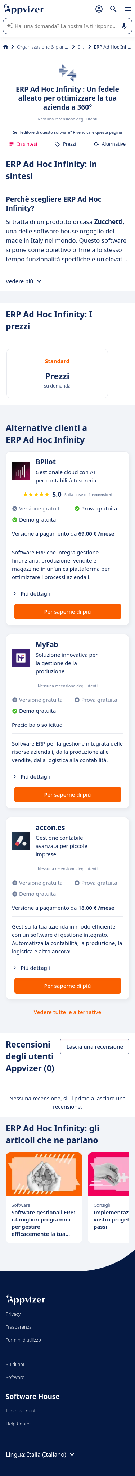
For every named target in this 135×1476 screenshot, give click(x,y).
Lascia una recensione (94, 1046)
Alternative (109, 144)
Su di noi (15, 1364)
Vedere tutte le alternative (67, 1012)
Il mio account (21, 1410)
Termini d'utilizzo (23, 1340)
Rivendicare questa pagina (97, 132)
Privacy (13, 1314)
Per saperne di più (67, 611)
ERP (81, 46)
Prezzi (65, 144)
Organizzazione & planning (43, 46)
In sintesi (23, 144)
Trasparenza (19, 1327)
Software (15, 1377)
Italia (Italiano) (51, 1454)
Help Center (18, 1423)
